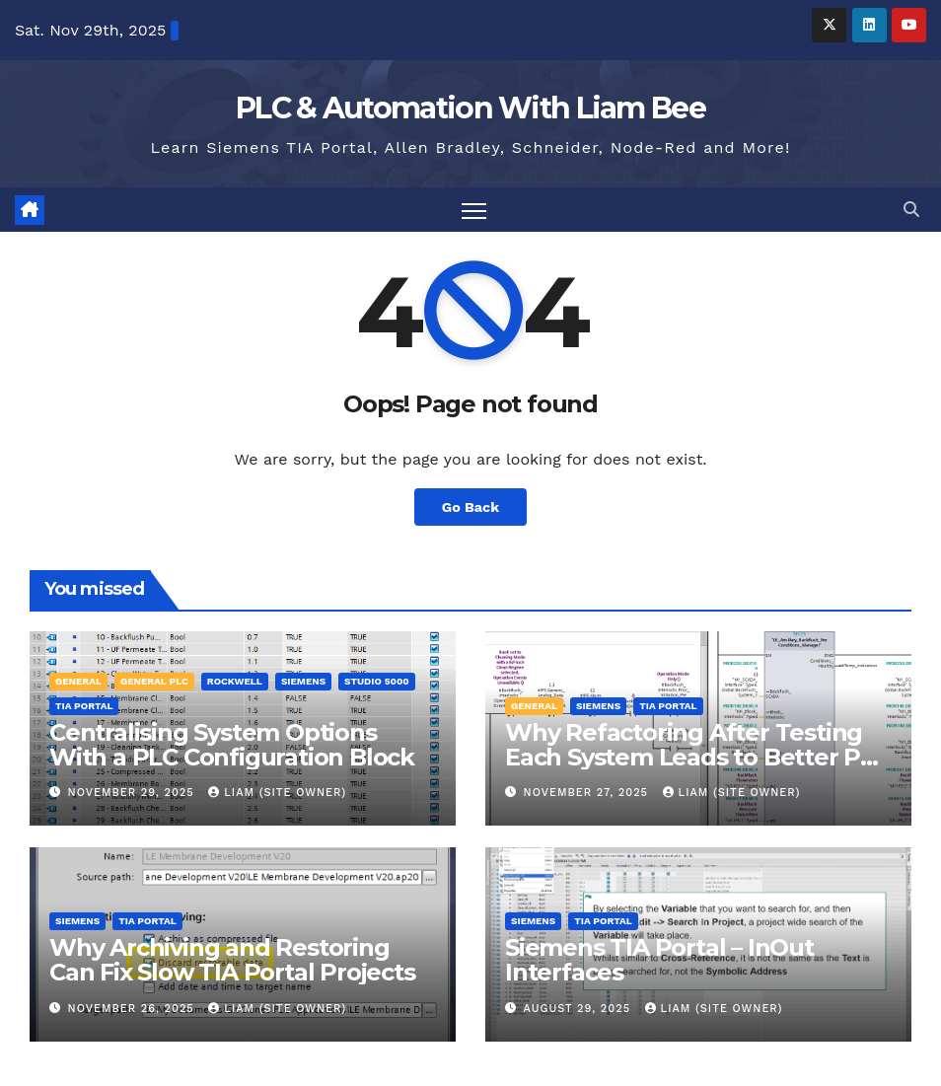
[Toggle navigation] (474, 209)
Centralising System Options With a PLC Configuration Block (231, 744)
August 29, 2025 (579, 1008)
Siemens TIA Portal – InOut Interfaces (659, 959)
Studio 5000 (376, 681)
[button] (911, 209)
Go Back (470, 507)
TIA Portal (83, 705)
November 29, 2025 (133, 792)
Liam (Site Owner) (277, 792)
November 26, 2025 (133, 1008)
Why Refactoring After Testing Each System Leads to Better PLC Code (697, 757)
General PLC (154, 681)
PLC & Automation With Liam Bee (470, 108)
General (78, 681)
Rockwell (234, 681)
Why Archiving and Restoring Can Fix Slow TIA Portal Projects (232, 959)
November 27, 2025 (588, 792)
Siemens (303, 681)
